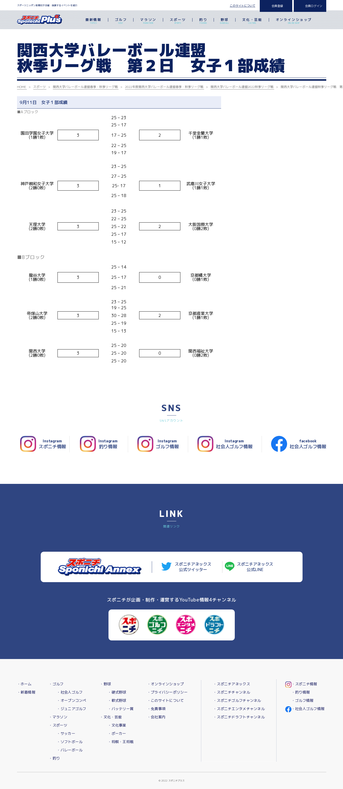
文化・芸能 (252, 21)
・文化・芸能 (111, 716)
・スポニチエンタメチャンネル (239, 708)
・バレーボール (69, 749)
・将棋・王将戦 (120, 741)
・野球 (105, 683)
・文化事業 (117, 725)
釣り (203, 21)
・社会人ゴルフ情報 (308, 708)
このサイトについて (242, 6)
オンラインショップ (294, 21)
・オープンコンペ (71, 700)
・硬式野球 (117, 692)
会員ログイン (313, 6)
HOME (21, 87)
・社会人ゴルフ (69, 692)
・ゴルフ (56, 683)
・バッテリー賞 (120, 708)
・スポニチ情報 (304, 683)
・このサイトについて (165, 700)
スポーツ (178, 21)
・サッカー (66, 733)
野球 (224, 21)
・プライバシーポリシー (167, 692)
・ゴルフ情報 (302, 700)
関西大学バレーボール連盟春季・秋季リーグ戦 (85, 87)
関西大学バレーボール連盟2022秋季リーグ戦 (242, 87)
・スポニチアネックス (231, 683)
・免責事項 (156, 708)
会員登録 (277, 6)
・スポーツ (58, 725)
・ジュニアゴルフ (71, 708)
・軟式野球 (117, 700)
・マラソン (58, 716)
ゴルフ (121, 21)
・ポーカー (117, 733)
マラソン (148, 21)
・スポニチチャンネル (231, 692)
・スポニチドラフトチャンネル (239, 716)
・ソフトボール (69, 741)
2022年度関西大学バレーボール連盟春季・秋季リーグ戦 (164, 87)
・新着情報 (26, 692)
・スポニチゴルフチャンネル (237, 700)
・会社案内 (156, 716)
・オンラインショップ (165, 683)
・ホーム (24, 683)
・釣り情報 (300, 692)
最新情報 (93, 21)
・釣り (54, 758)
